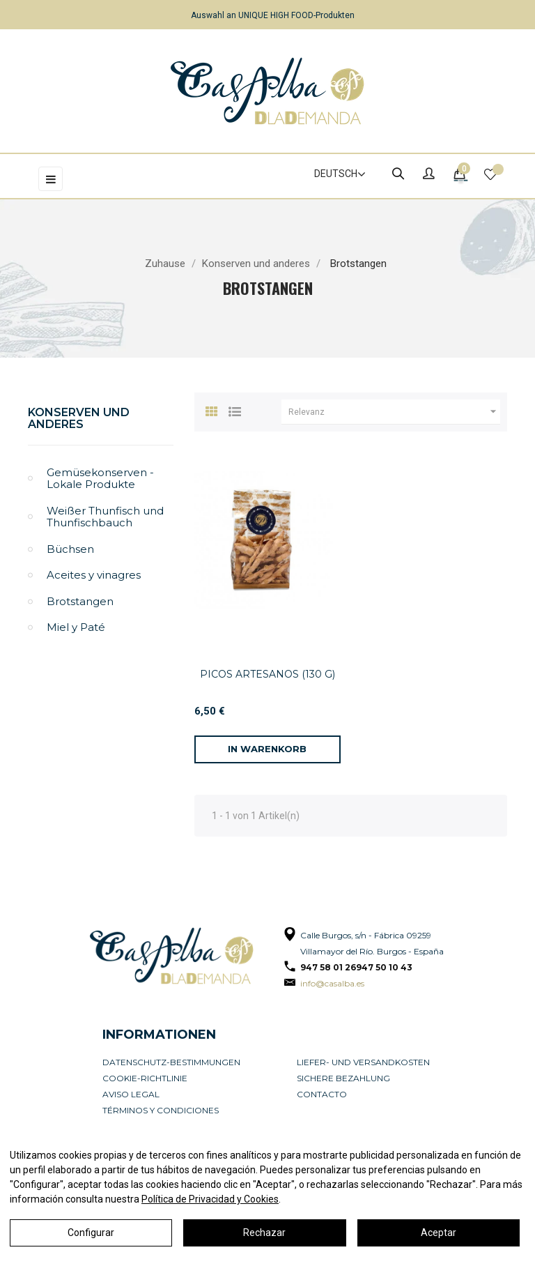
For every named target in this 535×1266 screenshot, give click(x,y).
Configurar (91, 1232)
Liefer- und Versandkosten (363, 1062)
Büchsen (70, 549)
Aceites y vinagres (94, 574)
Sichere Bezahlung (343, 1078)
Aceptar (438, 1232)
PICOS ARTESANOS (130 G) (267, 674)
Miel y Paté (76, 627)
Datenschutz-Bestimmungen (171, 1062)
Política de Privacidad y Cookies (210, 1199)
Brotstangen (80, 601)
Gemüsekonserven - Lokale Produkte (100, 478)
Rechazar (264, 1232)
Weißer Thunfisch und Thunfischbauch (105, 517)
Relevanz (394, 412)
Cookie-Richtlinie (144, 1078)
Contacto (322, 1094)
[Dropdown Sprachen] (334, 174)
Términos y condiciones (160, 1110)
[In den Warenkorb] (267, 749)
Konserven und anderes (79, 419)
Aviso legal (131, 1094)
